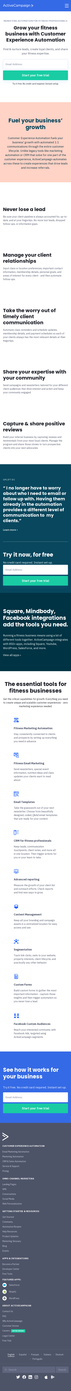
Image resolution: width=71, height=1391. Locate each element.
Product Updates (10, 1236)
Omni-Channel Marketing (18, 1178)
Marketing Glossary (11, 1241)
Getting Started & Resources (20, 1211)
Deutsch (59, 1354)
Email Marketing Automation (15, 1151)
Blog (4, 1246)
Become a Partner (10, 1264)
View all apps (12, 655)
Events (5, 1251)
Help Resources (9, 1231)
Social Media (8, 1199)
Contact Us (7, 1311)
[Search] (30, 1370)
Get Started (8, 1217)
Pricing (5, 1171)
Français (35, 1354)
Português (37, 1359)
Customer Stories (10, 1326)
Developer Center (10, 1269)
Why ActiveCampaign (12, 1321)
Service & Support (10, 1166)
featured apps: (11, 1279)
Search (62, 1369)
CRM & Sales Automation (14, 1161)
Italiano (47, 1354)
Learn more (10, 529)
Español (23, 1354)
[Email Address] (35, 64)
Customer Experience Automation (23, 1146)
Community (7, 1222)
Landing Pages (9, 1184)
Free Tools (7, 1274)
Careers (13, 1330)
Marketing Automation (13, 1156)
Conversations (9, 1194)
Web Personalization (12, 1203)
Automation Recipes (11, 1226)
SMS (4, 1189)
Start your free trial (35, 75)
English (11, 1354)
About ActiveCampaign (16, 1305)
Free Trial (6, 1340)
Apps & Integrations (15, 1258)
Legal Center (8, 1336)
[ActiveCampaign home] (18, 5)
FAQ (4, 1316)
